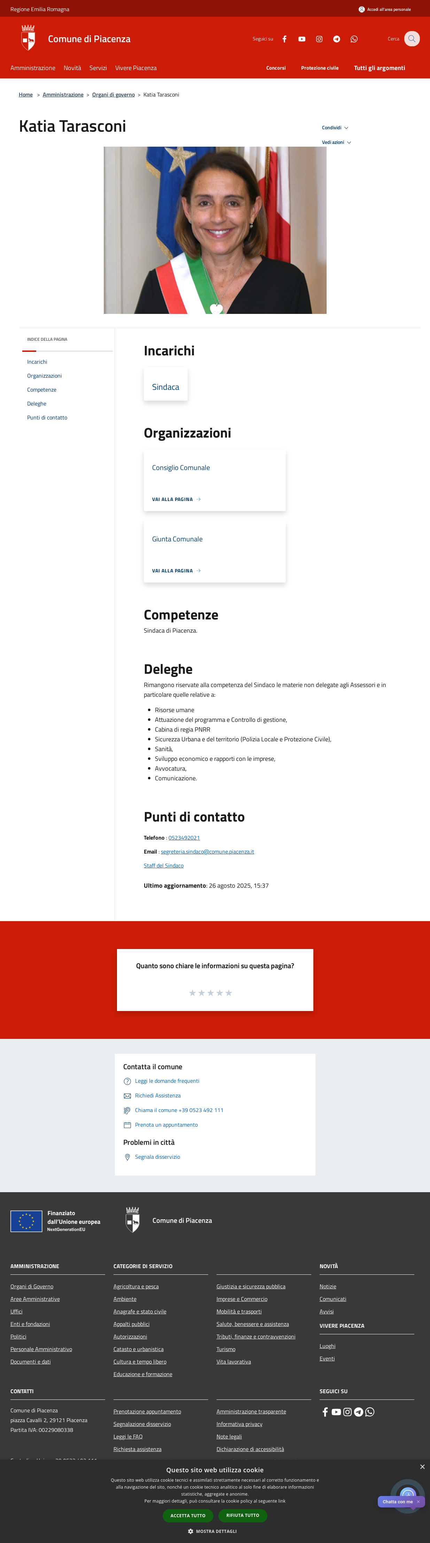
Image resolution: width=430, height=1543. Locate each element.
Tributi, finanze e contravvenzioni (256, 1336)
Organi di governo (113, 94)
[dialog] (215, 1501)
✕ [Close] (418, 1501)
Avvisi (327, 1311)
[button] (215, 1531)
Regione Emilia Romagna (39, 9)
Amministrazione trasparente (251, 1411)
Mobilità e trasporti (239, 1311)
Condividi (336, 128)
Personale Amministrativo (41, 1349)
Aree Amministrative (35, 1299)
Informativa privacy (240, 1424)
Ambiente (125, 1299)
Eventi (327, 1358)
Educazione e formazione (143, 1374)
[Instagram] (315, 38)
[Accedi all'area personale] (385, 9)
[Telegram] (332, 38)
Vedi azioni (337, 142)
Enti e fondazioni (30, 1324)
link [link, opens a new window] (282, 1501)
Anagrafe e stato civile (140, 1311)
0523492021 (184, 837)
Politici (18, 1336)
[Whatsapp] (350, 38)
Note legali (229, 1436)
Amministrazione (63, 94)
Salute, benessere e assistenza (253, 1324)
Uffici (16, 1311)
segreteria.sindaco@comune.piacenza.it (207, 851)
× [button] (422, 1467)
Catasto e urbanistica (139, 1349)
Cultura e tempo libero (140, 1361)
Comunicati (333, 1299)
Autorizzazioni (130, 1336)
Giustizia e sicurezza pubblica (251, 1286)
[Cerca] (411, 38)
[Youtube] (297, 38)
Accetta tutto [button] (188, 1516)
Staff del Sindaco (163, 865)
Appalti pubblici (132, 1324)
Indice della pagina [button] (47, 339)
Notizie (328, 1286)
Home (26, 94)
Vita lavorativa (234, 1361)
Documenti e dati (30, 1361)
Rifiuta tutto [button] (242, 1515)
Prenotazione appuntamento (147, 1411)
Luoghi (328, 1346)
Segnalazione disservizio (142, 1424)
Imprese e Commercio (242, 1299)
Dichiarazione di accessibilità (250, 1449)
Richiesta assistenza (138, 1449)
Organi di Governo (31, 1286)
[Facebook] (280, 38)
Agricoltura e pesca (136, 1286)
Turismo (226, 1349)
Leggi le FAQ (128, 1436)
